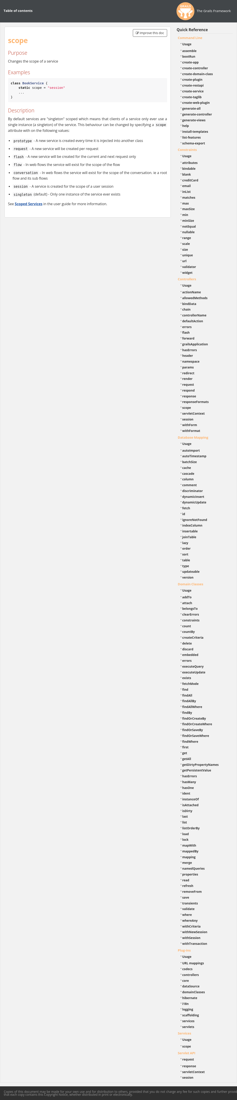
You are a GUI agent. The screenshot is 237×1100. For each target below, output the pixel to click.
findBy (187, 712)
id (183, 514)
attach (187, 603)
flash (186, 332)
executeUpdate (193, 672)
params (188, 367)
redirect (188, 373)
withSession (191, 938)
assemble (189, 51)
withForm (189, 425)
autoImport (191, 450)
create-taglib (192, 97)
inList (186, 192)
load (185, 834)
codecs (187, 969)
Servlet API (186, 1053)
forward (188, 338)
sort (185, 554)
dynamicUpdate (194, 502)
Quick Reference (192, 29)
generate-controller (197, 114)
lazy (185, 543)
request (188, 384)
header (187, 355)
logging (187, 1009)
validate (188, 909)
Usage (187, 44)
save (185, 897)
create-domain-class (197, 74)
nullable (188, 232)
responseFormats (195, 402)
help (185, 126)
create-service (193, 91)
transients (190, 903)
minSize (188, 220)
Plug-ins (184, 950)
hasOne (188, 788)
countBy (188, 632)
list (184, 822)
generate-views (194, 120)
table (186, 560)
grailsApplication (195, 344)
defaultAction (192, 321)
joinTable (189, 537)
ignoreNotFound (194, 520)
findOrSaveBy (192, 730)
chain (186, 309)
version (188, 577)
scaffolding (190, 1015)
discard (187, 649)
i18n (185, 1004)
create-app (190, 62)
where (187, 915)
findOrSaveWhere (195, 736)
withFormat (191, 431)
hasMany (189, 782)
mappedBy (190, 851)
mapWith (189, 845)
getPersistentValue (196, 770)
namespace (191, 361)
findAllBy (189, 701)
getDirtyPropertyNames (200, 764)
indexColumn (192, 525)
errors (187, 327)
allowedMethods (195, 298)
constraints (191, 620)
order (186, 548)
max (185, 203)
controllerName (194, 315)
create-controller (195, 68)
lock (185, 839)
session (188, 419)
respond (188, 390)
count (186, 626)
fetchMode (190, 684)
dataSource (191, 986)
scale (186, 244)
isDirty (187, 811)
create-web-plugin (196, 102)
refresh (187, 886)
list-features (191, 137)
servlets (188, 1027)
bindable (189, 168)
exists (186, 678)
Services (184, 1033)
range (186, 238)
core (185, 980)
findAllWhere (192, 707)
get (184, 753)
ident (186, 793)
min (185, 215)
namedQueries (193, 868)
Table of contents (18, 10)
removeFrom (192, 891)
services (188, 1021)
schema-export (193, 143)
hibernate (189, 998)
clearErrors (190, 614)
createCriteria (193, 637)
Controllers (187, 279)
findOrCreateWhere (197, 724)
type (185, 566)
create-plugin (192, 79)
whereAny (190, 920)
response (189, 396)
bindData (189, 304)
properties (190, 874)
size (185, 249)
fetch (186, 508)
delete (187, 643)
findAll (187, 695)
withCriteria (191, 926)
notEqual (189, 226)
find (185, 689)
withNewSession (194, 932)
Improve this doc (150, 33)
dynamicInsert (193, 496)
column (188, 479)
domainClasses (193, 992)
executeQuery (193, 666)
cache (186, 468)
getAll (186, 759)
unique (187, 255)
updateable (191, 571)
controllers (190, 975)
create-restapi (193, 85)
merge (187, 862)
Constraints (187, 149)
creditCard (190, 180)
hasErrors (189, 350)
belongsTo (190, 608)
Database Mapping (193, 437)
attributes (190, 163)
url (184, 261)
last (185, 816)
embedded (190, 655)
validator (189, 267)
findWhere (190, 741)
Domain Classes (190, 584)
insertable (190, 531)
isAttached (190, 805)
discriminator (192, 491)
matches (188, 197)
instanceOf (190, 799)
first (185, 747)
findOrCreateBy (194, 718)
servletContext (193, 413)
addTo (187, 597)
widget (187, 272)
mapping (189, 857)
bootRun (188, 56)
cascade (188, 473)
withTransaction (194, 943)
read (185, 880)
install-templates (195, 131)
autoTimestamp (194, 456)
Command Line (190, 37)
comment (189, 485)
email (186, 186)
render (187, 379)
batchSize (189, 462)
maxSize (188, 209)
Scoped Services (29, 203)
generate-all (191, 108)
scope (186, 407)
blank (186, 174)
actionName (191, 292)
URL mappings (193, 963)
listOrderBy (191, 828)
